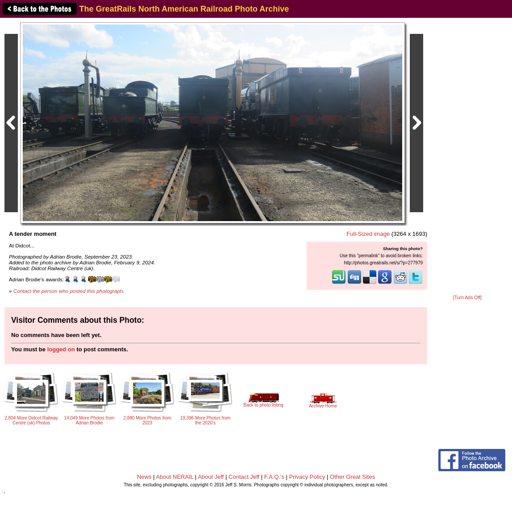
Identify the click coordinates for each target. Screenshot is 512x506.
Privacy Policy (307, 476)
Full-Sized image (368, 233)
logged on (61, 349)
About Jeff (211, 476)
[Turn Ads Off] (467, 297)
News (144, 476)
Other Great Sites (352, 476)
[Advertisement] (467, 157)
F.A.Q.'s (274, 476)
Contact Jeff (244, 476)
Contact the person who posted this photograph (68, 291)
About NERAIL (174, 476)
